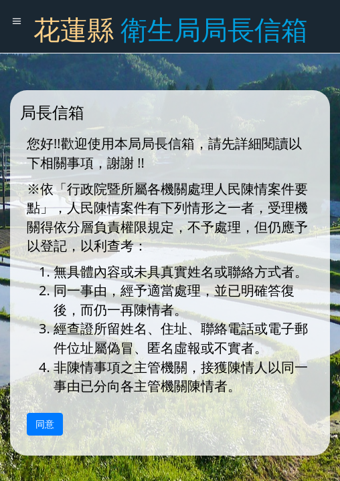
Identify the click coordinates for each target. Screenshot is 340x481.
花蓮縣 (170, 29)
